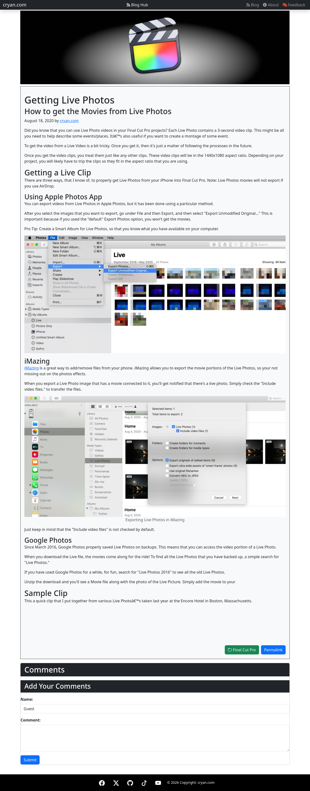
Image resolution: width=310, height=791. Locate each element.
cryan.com (14, 4)
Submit (30, 760)
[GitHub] (130, 782)
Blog (253, 4)
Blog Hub (137, 4)
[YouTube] (158, 782)
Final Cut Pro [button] (242, 649)
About (271, 4)
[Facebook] (102, 782)
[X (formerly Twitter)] (116, 782)
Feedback (294, 4)
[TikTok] (144, 782)
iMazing (31, 368)
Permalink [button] (273, 649)
